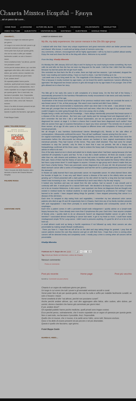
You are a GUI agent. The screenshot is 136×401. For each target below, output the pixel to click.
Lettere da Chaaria (76, 255)
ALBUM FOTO (30, 31)
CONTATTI (61, 27)
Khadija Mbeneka (61, 59)
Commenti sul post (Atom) (58, 279)
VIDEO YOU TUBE (12, 31)
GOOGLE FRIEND (99, 31)
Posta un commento (52, 264)
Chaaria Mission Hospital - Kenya (46, 13)
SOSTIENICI (66, 31)
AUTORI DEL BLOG (44, 27)
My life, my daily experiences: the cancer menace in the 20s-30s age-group (78, 41)
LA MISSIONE (26, 27)
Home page (86, 273)
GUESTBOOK (81, 31)
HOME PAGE (10, 27)
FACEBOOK (75, 27)
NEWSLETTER (109, 27)
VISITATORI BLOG (48, 31)
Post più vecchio (123, 273)
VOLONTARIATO (92, 27)
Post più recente (49, 273)
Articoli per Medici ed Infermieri (56, 255)
